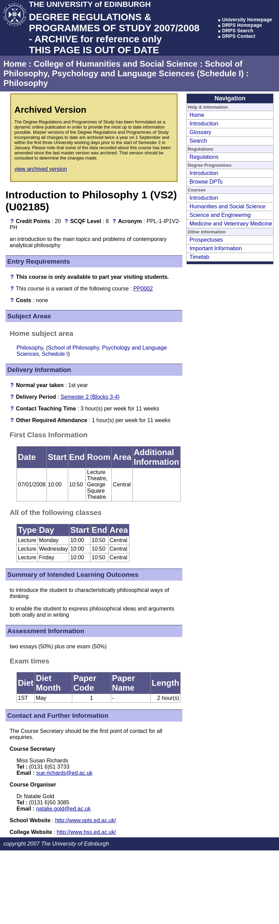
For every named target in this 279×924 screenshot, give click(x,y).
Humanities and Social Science (228, 206)
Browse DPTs (206, 182)
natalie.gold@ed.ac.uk (63, 809)
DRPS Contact (238, 36)
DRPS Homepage (242, 25)
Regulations (204, 157)
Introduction (204, 123)
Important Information (216, 248)
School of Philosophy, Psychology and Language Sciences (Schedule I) (123, 68)
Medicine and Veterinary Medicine (231, 224)
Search (198, 141)
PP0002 (143, 289)
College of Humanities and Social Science (115, 63)
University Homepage (247, 19)
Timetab (199, 257)
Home (14, 63)
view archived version (40, 169)
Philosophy (25, 83)
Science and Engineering (220, 215)
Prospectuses (206, 240)
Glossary (200, 132)
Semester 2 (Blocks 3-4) (90, 397)
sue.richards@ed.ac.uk (64, 773)
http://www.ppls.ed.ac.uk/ (85, 820)
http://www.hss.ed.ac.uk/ (86, 832)
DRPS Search (237, 30)
